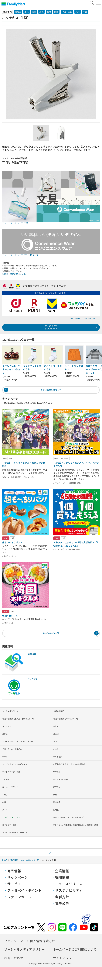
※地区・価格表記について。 (14, 274)
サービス (14, 883)
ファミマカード (19, 896)
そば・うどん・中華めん (12, 749)
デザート (5, 779)
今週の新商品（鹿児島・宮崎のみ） (18, 718)
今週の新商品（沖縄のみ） (65, 718)
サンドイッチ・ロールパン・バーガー (17, 741)
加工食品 (56, 787)
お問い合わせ (13, 958)
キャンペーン (17, 877)
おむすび (56, 726)
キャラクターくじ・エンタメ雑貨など (68, 817)
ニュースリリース (68, 883)
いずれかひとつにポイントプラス (83, 318)
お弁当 (5, 734)
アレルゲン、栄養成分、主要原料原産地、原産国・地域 (75, 825)
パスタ (56, 749)
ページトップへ (51, 852)
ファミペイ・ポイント (24, 890)
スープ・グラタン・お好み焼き (14, 764)
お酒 (4, 802)
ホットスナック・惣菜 (11, 771)
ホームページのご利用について (74, 949)
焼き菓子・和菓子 (60, 779)
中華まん (56, 771)
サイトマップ (62, 958)
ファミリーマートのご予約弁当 (14, 832)
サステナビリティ (68, 890)
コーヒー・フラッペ (10, 787)
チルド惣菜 (57, 756)
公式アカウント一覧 (19, 927)
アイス (4, 809)
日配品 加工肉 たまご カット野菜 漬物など (70, 764)
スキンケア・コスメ (10, 825)
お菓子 (5, 794)
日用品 (56, 809)
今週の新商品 (58, 711)
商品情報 (14, 860)
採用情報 (62, 877)
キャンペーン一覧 (51, 633)
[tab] (41, 133)
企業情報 (62, 870)
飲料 (55, 794)
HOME (4, 860)
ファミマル (6, 726)
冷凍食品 (56, 802)
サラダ (5, 756)
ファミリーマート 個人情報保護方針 (29, 941)
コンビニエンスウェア (51, 389)
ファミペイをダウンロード (51, 327)
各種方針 (62, 896)
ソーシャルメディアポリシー (24, 949)
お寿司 (56, 734)
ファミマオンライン (10, 711)
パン (55, 741)
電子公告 (62, 903)
